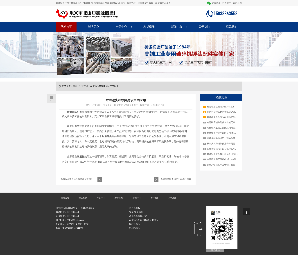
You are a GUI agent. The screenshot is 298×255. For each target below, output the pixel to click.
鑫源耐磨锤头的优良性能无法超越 (223, 122)
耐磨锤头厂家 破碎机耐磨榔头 (143, 220)
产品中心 (121, 26)
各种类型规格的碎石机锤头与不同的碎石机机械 (230, 149)
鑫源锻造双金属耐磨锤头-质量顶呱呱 (224, 154)
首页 (75, 86)
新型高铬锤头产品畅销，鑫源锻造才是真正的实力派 (232, 165)
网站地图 (237, 3)
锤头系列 (93, 26)
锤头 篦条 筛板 (136, 212)
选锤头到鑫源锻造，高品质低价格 (223, 138)
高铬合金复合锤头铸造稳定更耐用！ (78, 179)
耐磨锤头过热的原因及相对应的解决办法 (226, 128)
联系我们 (226, 3)
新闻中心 (176, 26)
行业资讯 (83, 86)
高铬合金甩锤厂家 (138, 216)
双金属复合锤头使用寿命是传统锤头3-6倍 (227, 143)
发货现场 (149, 26)
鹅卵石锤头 (134, 228)
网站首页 (66, 26)
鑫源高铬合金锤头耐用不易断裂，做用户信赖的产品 (232, 117)
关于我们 (204, 26)
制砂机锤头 (134, 224)
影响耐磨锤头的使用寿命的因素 (175, 179)
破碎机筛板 (134, 208)
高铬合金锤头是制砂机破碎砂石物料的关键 (227, 112)
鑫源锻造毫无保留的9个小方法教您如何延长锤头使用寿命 (234, 159)
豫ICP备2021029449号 (72, 228)
